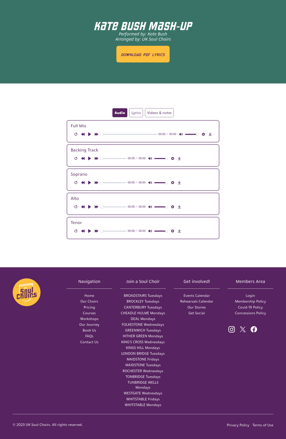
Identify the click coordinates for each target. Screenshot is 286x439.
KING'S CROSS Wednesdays (143, 342)
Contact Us (89, 342)
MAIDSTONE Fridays (143, 359)
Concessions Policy (250, 313)
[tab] (119, 112)
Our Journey (89, 324)
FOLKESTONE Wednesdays (143, 324)
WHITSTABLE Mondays (143, 405)
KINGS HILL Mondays (143, 347)
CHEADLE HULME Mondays (143, 313)
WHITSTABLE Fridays (143, 399)
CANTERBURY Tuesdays (143, 307)
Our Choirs (89, 301)
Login (250, 295)
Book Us (89, 330)
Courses (89, 313)
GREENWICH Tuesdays (143, 330)
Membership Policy (250, 301)
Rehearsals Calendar (196, 301)
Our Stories (196, 307)
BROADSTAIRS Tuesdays (143, 295)
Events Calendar (197, 295)
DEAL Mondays (143, 318)
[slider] (129, 134)
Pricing (89, 307)
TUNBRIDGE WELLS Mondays (143, 385)
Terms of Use (262, 425)
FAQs (89, 336)
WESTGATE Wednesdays (143, 393)
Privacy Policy (238, 425)
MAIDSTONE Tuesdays (143, 365)
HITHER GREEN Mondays (143, 336)
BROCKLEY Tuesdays (143, 301)
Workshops (89, 318)
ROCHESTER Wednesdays (143, 371)
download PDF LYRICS (143, 54)
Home (89, 295)
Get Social (196, 313)
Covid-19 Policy (250, 307)
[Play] (89, 134)
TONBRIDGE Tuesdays (143, 376)
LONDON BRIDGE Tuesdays (143, 353)
